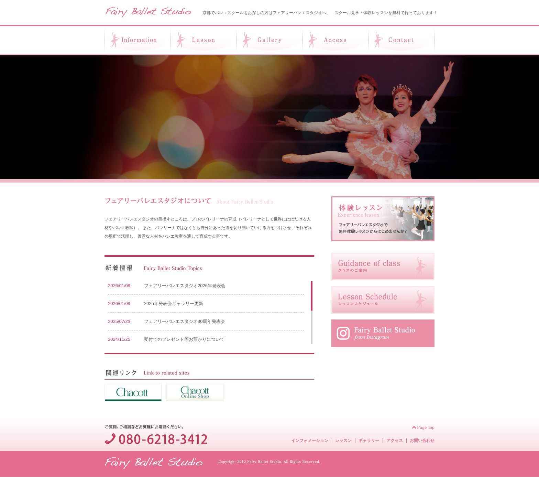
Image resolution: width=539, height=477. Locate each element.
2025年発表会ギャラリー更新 (173, 303)
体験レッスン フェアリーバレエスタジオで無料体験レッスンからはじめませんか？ (382, 218)
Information (137, 40)
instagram (382, 333)
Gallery (269, 40)
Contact (401, 40)
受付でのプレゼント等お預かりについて (184, 339)
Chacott (133, 392)
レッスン (343, 440)
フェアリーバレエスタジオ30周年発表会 (184, 321)
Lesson (203, 40)
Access (335, 40)
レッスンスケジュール (382, 300)
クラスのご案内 (382, 266)
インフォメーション (309, 440)
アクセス (394, 440)
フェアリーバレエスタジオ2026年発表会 (185, 285)
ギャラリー (369, 440)
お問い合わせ (422, 440)
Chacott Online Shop (194, 392)
